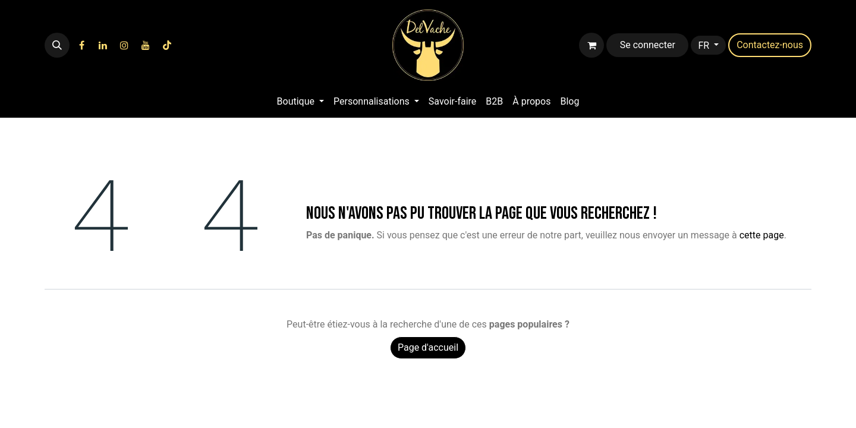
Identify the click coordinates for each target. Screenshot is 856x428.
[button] (57, 45)
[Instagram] (124, 45)
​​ (770, 45)
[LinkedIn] (102, 45)
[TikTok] (167, 45)
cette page (761, 235)
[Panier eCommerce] (591, 45)
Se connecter (647, 45)
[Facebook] (81, 45)
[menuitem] (300, 101)
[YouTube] (145, 45)
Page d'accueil (428, 347)
